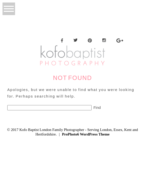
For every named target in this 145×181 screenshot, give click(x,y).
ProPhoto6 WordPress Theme (86, 134)
